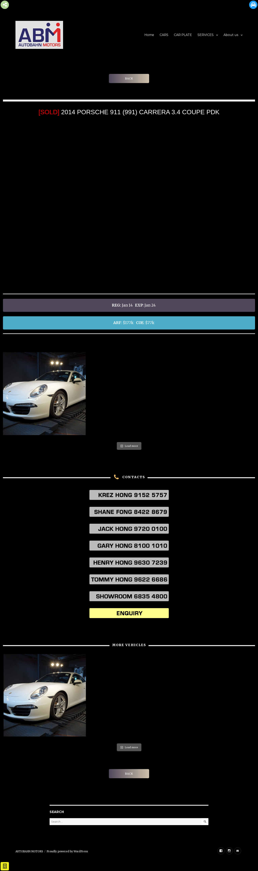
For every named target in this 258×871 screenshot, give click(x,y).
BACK (129, 78)
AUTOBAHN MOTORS (29, 851)
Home (149, 35)
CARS (164, 35)
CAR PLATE (183, 35)
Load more (129, 445)
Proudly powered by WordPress (67, 851)
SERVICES (206, 35)
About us (230, 35)
